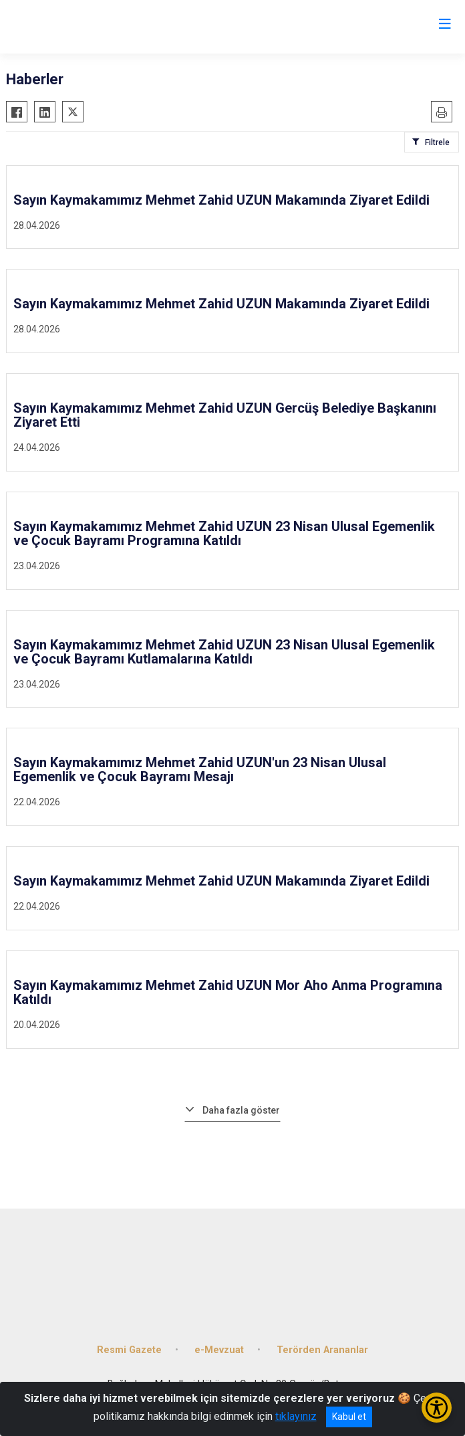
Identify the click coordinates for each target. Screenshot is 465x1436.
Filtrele (437, 142)
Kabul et (349, 1416)
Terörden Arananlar (322, 1350)
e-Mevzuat (219, 1350)
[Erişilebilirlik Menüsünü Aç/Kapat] (437, 1408)
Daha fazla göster (241, 1110)
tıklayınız (296, 1416)
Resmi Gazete (129, 1350)
